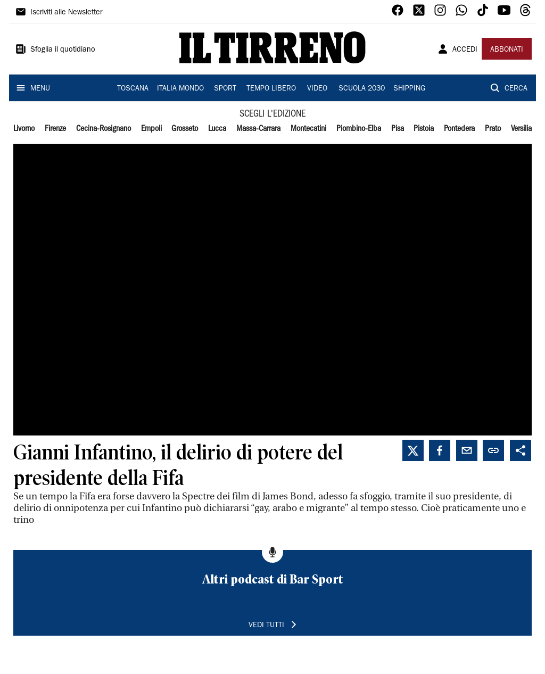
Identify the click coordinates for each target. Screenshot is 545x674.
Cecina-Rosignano (103, 129)
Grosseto (184, 129)
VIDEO (317, 89)
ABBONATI (506, 50)
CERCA (516, 89)
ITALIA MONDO (180, 89)
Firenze (55, 129)
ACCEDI (464, 50)
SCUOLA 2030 (361, 89)
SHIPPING (409, 89)
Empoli (151, 129)
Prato (493, 129)
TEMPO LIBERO (271, 89)
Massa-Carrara (258, 129)
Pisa (397, 129)
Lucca (217, 129)
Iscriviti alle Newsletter (66, 13)
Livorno (24, 129)
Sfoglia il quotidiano (62, 50)
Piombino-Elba (358, 129)
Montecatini (308, 129)
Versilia (521, 129)
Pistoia (424, 129)
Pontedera (459, 129)
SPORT (225, 89)
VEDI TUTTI (266, 625)
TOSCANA (132, 89)
